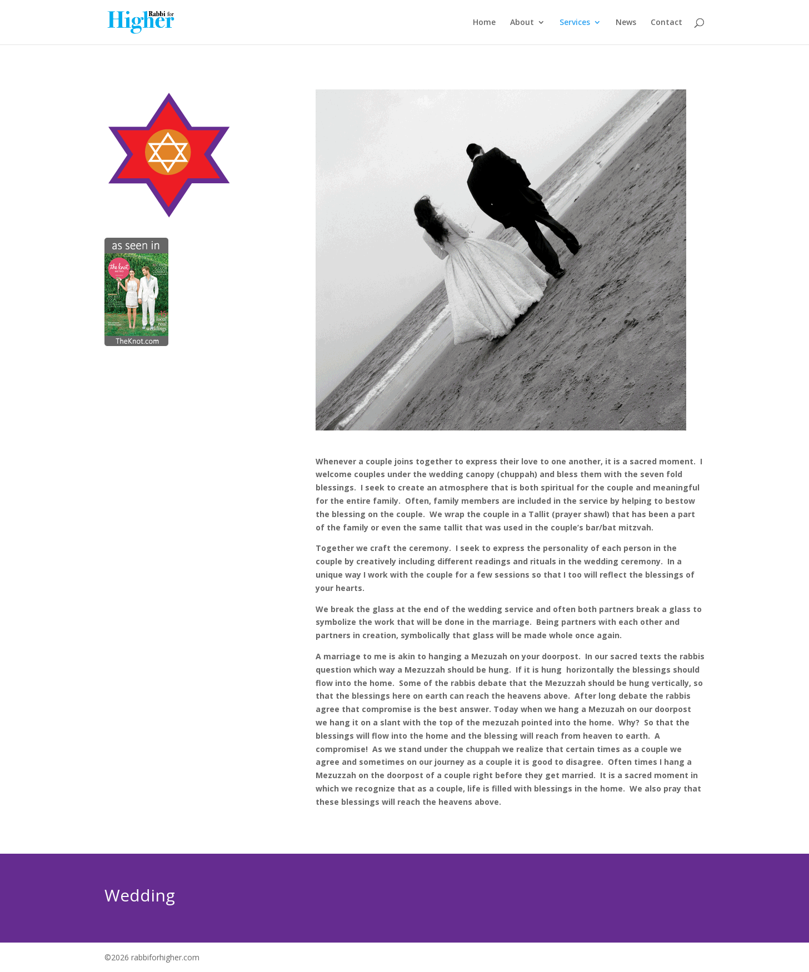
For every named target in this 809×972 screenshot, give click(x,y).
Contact (666, 22)
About (522, 22)
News (626, 22)
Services (575, 22)
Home (484, 22)
